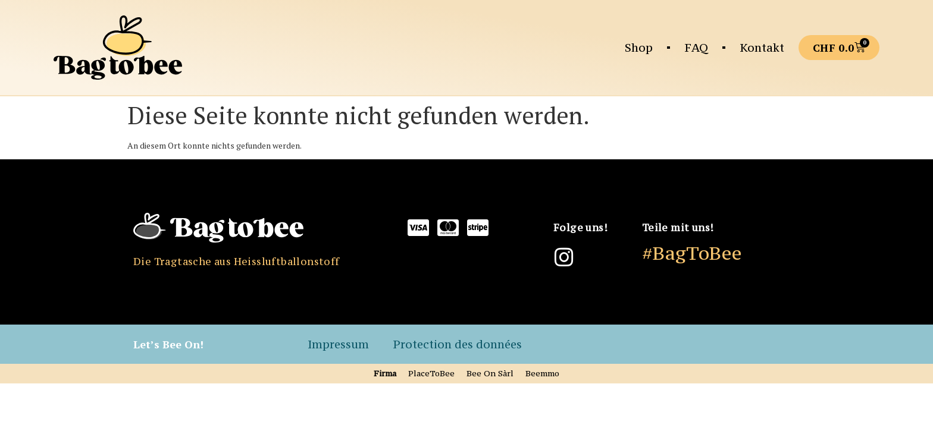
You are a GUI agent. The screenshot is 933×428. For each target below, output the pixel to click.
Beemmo (542, 373)
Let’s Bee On (166, 344)
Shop (639, 47)
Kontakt (762, 47)
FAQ (696, 47)
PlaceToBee (431, 373)
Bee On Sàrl (490, 373)
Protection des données (457, 344)
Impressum (338, 344)
